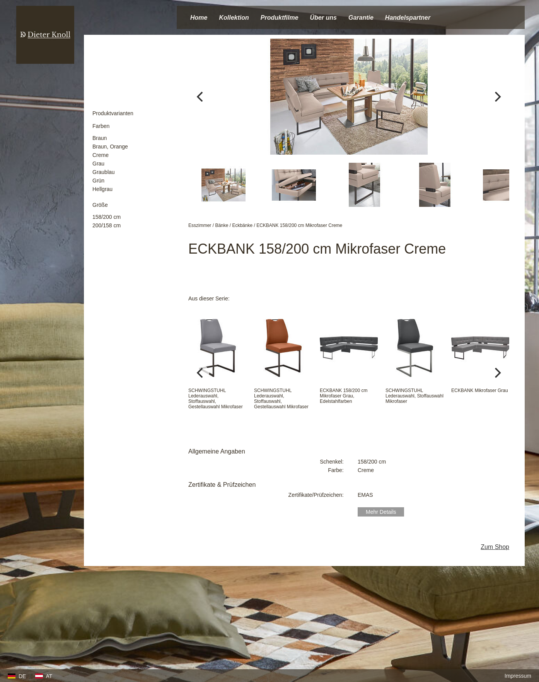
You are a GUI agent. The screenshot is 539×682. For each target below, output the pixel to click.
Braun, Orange (110, 146)
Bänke (221, 225)
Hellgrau (102, 189)
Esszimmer (199, 225)
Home (198, 17)
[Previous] (200, 96)
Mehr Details (381, 512)
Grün (98, 180)
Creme (100, 155)
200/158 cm (106, 225)
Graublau (103, 172)
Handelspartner (407, 17)
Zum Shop (495, 547)
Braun (99, 138)
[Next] (496, 96)
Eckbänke (242, 225)
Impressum (518, 676)
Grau (98, 163)
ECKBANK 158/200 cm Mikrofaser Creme (299, 225)
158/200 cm (106, 217)
